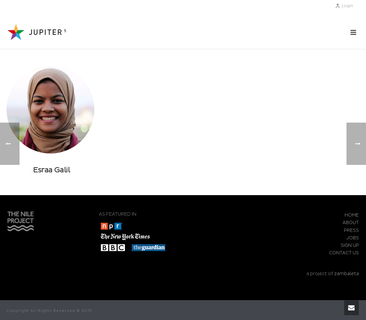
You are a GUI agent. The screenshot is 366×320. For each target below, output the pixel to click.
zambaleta (346, 273)
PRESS (351, 230)
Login (344, 6)
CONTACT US (344, 253)
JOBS (352, 238)
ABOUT (351, 222)
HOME (352, 215)
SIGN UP (350, 245)
